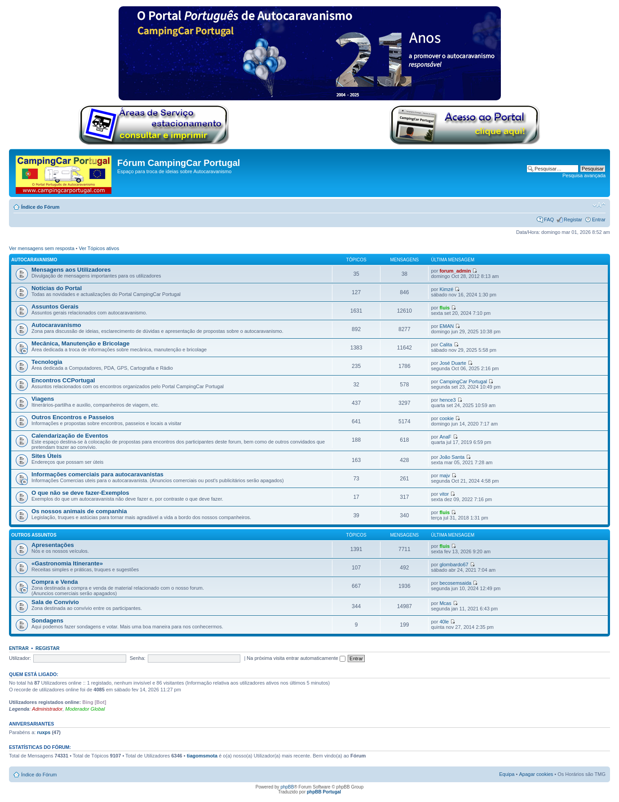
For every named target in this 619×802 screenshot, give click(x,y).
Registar (573, 219)
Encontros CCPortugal (63, 380)
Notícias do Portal (56, 288)
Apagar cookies (536, 774)
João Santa (451, 457)
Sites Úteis (46, 456)
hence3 (447, 400)
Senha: (138, 658)
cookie (446, 418)
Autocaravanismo (34, 259)
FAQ (549, 219)
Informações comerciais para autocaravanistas (97, 474)
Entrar (599, 219)
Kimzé (446, 289)
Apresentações (52, 545)
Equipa (506, 774)
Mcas (445, 603)
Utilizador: (20, 658)
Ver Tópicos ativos (99, 248)
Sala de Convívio (55, 602)
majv (444, 475)
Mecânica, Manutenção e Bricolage (80, 343)
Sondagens (47, 620)
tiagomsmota (202, 755)
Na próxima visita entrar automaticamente (296, 658)
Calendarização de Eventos (69, 435)
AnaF (445, 436)
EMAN (446, 326)
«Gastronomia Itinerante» (67, 563)
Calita (445, 344)
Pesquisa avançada (584, 175)
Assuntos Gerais (55, 306)
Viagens (42, 398)
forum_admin (455, 270)
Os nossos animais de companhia (79, 511)
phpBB (287, 786)
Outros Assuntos (34, 535)
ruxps (43, 732)
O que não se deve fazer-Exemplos (80, 492)
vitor (444, 494)
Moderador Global (85, 709)
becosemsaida (455, 583)
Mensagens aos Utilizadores (71, 269)
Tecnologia (46, 361)
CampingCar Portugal (463, 381)
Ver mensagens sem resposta (42, 248)
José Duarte (452, 363)
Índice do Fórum (40, 207)
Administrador (47, 709)
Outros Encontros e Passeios (72, 417)
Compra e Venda (54, 581)
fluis (444, 307)
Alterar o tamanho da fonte (599, 205)
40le (444, 621)
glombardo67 (453, 564)
